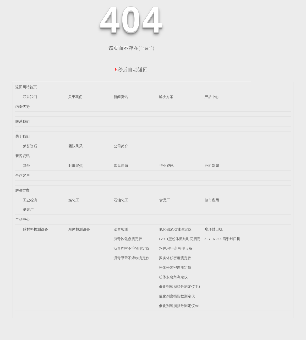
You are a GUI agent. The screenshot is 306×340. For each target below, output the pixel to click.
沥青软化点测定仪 (128, 239)
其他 (26, 166)
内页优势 (22, 106)
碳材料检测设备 (35, 229)
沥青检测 (121, 229)
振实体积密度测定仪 (175, 258)
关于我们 (75, 97)
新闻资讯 (121, 97)
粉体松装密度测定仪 (175, 267)
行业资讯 (166, 166)
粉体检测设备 (79, 229)
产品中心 (211, 97)
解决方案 (166, 97)
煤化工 (73, 200)
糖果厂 (28, 210)
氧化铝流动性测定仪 (175, 229)
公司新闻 (212, 166)
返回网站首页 (26, 87)
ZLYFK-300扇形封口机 (222, 239)
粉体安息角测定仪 (173, 277)
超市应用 (212, 200)
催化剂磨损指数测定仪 (177, 296)
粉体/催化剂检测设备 (175, 248)
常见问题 (121, 166)
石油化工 (121, 200)
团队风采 (75, 146)
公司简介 (121, 146)
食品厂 (164, 200)
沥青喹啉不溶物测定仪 (131, 248)
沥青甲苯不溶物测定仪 (131, 258)
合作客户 (22, 175)
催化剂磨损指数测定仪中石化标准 (186, 287)
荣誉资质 (30, 146)
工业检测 (30, 200)
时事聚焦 (75, 166)
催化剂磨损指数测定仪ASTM (182, 306)
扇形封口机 (214, 229)
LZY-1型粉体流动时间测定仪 (181, 239)
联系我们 (30, 97)
